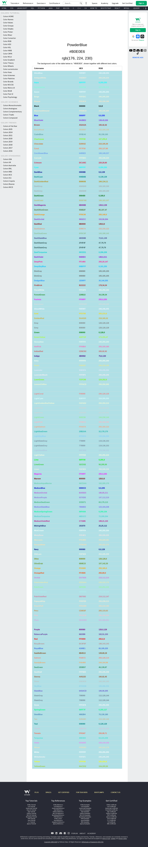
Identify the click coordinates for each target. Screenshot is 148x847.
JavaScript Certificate (111, 808)
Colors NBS (7, 171)
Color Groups (8, 25)
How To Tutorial (31, 810)
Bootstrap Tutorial (31, 817)
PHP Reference (58, 817)
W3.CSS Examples (85, 815)
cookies (113, 838)
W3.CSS (66, 8)
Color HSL (7, 47)
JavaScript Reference (58, 808)
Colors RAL (7, 168)
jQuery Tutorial (31, 824)
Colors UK (7, 162)
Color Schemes (9, 75)
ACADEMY (91, 833)
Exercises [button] (41, 3)
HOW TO (93, 8)
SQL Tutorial (31, 811)
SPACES (48, 792)
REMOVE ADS (138, 57)
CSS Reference (58, 806)
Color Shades (8, 29)
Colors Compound (10, 118)
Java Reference (58, 820)
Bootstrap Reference (58, 815)
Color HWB (7, 50)
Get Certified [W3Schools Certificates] (127, 3)
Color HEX (7, 44)
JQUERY (136, 8)
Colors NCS (7, 175)
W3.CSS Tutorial (31, 815)
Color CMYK (7, 53)
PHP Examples (85, 818)
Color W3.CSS (8, 85)
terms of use (106, 838)
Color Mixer (7, 35)
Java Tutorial (31, 820)
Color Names (8, 19)
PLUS (37, 792)
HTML (4, 8)
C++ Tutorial (31, 822)
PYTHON (41, 8)
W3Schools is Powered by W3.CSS (92, 842)
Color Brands (8, 81)
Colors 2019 (7, 141)
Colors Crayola (9, 181)
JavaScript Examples (85, 808)
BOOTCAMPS (99, 792)
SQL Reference (58, 810)
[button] (81, 3)
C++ (79, 8)
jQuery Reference (58, 824)
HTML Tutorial (31, 805)
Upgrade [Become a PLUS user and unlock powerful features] (115, 3)
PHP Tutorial (31, 818)
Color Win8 (7, 91)
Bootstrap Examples (85, 817)
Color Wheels (8, 66)
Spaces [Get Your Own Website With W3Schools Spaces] (94, 3)
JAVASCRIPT (22, 8)
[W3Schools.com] (27, 794)
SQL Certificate (111, 811)
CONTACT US (115, 792)
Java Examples (85, 820)
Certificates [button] (54, 3)
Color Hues (7, 72)
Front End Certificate (111, 810)
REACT (117, 8)
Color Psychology (10, 97)
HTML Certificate (111, 805)
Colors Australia (9, 165)
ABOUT (83, 833)
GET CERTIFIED (63, 792)
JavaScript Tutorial (31, 808)
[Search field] (73, 3)
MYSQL (127, 8)
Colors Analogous (10, 108)
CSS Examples (85, 806)
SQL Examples (85, 811)
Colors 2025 (7, 129)
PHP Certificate (111, 815)
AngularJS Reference (58, 822)
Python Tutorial (31, 813)
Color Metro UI (9, 88)
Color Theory (8, 63)
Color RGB (7, 41)
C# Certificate (111, 822)
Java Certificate (111, 818)
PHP (58, 8)
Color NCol (7, 57)
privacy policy (123, 838)
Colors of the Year (10, 126)
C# (86, 8)
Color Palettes (9, 78)
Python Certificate (111, 813)
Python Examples (85, 813)
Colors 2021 (7, 135)
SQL (32, 8)
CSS (11, 8)
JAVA (50, 8)
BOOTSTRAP (106, 8)
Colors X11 (7, 178)
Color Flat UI (8, 94)
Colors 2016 (7, 151)
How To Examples (85, 810)
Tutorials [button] (15, 3)
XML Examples (85, 822)
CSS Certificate (111, 806)
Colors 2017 (7, 148)
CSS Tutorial (31, 806)
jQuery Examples (85, 824)
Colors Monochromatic (12, 105)
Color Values (8, 22)
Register (141, 40)
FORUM (74, 833)
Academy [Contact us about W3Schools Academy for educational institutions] (104, 3)
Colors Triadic (8, 115)
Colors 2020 (7, 138)
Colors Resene (8, 184)
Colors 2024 (7, 132)
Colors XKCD (8, 187)
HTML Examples (85, 805)
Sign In (137, 30)
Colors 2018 (7, 145)
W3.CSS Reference (58, 813)
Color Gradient (9, 60)
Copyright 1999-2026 (50, 842)
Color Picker (8, 32)
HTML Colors (58, 818)
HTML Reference (58, 805)
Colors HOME (8, 16)
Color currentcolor (10, 69)
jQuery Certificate (111, 817)
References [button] (28, 3)
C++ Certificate (111, 820)
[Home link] (4, 3)
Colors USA (7, 159)
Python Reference (58, 811)
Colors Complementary (12, 111)
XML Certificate (111, 824)
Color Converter (9, 38)
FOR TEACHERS (81, 792)
